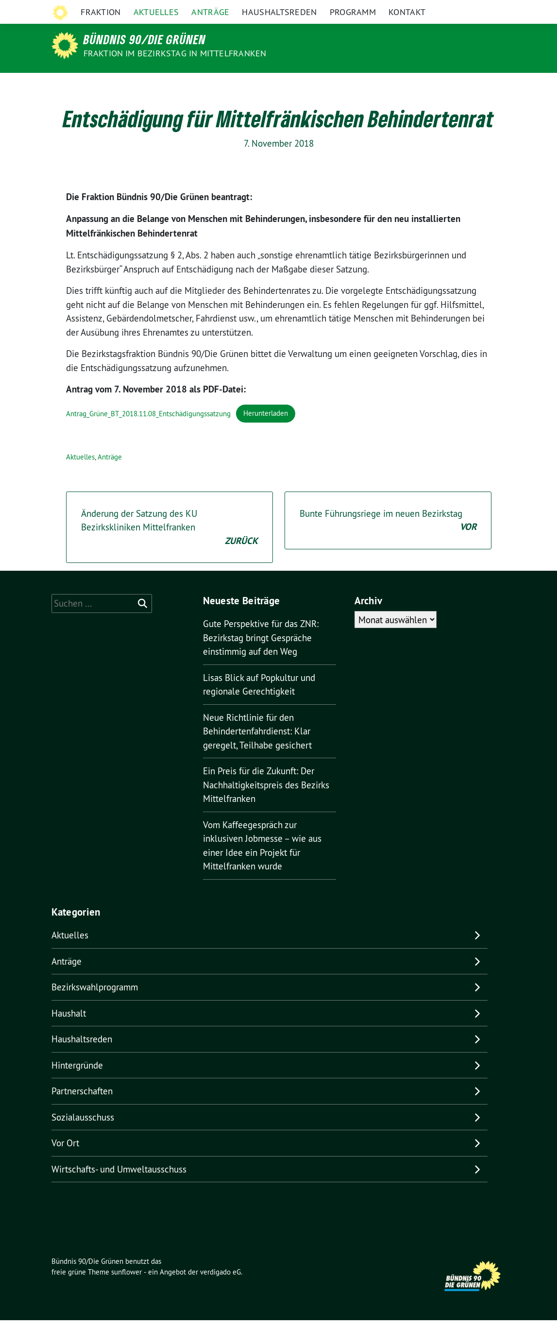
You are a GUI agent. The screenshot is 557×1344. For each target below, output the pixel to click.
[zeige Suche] (488, 9)
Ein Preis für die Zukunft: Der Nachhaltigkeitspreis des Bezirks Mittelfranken (266, 808)
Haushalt (68, 1037)
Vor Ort (65, 1167)
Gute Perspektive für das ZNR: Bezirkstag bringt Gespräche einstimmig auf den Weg (261, 661)
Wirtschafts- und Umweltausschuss (118, 1193)
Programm (353, 84)
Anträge (210, 84)
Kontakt (406, 84)
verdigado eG (220, 1295)
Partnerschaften (82, 1115)
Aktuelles (156, 84)
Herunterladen (265, 437)
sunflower (126, 1295)
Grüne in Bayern (437, 9)
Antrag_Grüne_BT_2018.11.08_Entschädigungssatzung (148, 437)
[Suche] (475, 9)
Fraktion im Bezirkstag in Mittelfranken (175, 53)
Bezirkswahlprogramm (94, 1011)
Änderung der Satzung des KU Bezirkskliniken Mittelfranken (169, 551)
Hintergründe (77, 1089)
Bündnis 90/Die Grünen (145, 39)
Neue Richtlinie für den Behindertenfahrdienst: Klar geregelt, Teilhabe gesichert (257, 755)
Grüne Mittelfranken (369, 9)
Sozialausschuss (82, 1141)
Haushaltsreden (279, 84)
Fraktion (100, 84)
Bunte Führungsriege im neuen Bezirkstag (388, 544)
